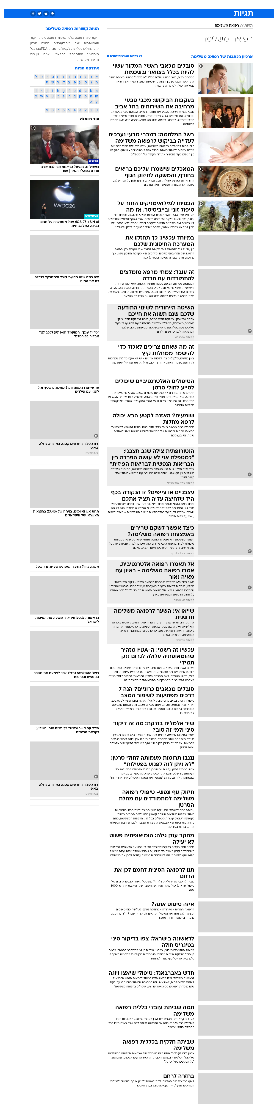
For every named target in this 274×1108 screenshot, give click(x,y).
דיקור (29, 37)
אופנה (78, 4)
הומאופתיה (87, 43)
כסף (148, 4)
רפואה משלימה (222, 26)
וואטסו (42, 54)
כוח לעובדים (57, 43)
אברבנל (31, 48)
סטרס (41, 43)
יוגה (72, 43)
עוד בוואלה (85, 119)
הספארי (55, 54)
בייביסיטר (88, 54)
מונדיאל (188, 4)
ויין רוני (30, 54)
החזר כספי (71, 54)
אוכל (137, 4)
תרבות (174, 4)
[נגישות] (6, 4)
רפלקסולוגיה (61, 48)
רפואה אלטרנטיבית (66, 37)
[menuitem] (215, 4)
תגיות (244, 26)
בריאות (124, 4)
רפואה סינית (43, 37)
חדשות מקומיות (84, 59)
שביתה (47, 48)
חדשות (218, 4)
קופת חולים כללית (82, 48)
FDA (40, 48)
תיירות (109, 4)
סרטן (29, 43)
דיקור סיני (88, 37)
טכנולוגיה (94, 4)
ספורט (204, 4)
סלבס (160, 4)
